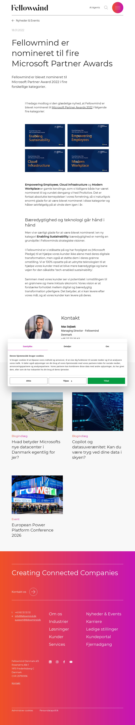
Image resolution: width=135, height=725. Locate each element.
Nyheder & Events (103, 613)
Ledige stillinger (102, 629)
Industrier (58, 621)
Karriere (94, 621)
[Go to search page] (106, 7)
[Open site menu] (117, 7)
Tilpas (67, 381)
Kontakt (16, 683)
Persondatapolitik (49, 710)
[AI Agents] (95, 7)
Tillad (106, 381)
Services (57, 644)
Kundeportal (98, 636)
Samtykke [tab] (27, 346)
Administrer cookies (22, 710)
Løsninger (59, 629)
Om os (55, 613)
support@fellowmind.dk (28, 620)
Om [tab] (107, 346)
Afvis (28, 381)
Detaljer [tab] (67, 346)
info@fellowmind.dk (25, 616)
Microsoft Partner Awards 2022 (72, 107)
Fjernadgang (99, 644)
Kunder (56, 636)
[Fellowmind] (31, 8)
